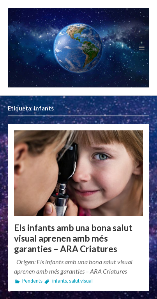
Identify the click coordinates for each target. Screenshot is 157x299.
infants (59, 281)
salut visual (81, 281)
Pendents (32, 281)
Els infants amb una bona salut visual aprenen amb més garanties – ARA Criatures (73, 238)
